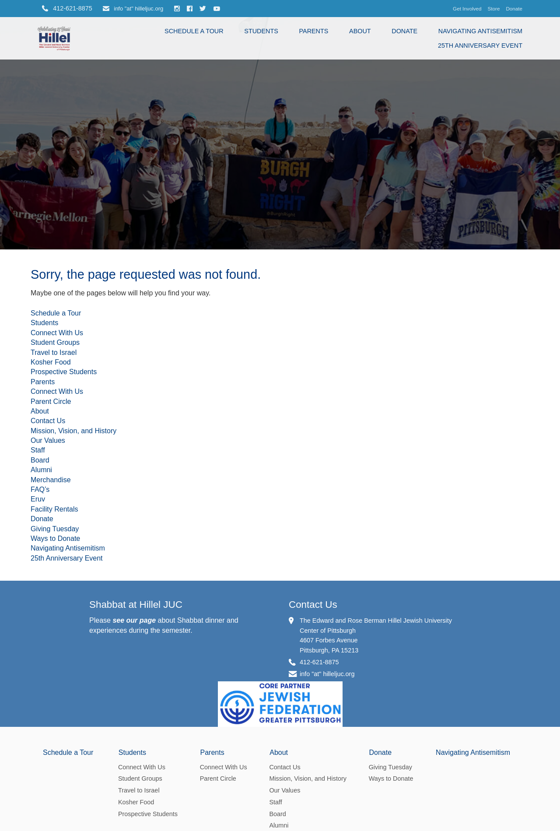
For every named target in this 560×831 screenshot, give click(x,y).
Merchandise (51, 480)
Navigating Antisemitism (480, 31)
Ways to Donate (55, 538)
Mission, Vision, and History (73, 431)
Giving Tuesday (55, 529)
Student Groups (55, 342)
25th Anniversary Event (480, 45)
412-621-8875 (319, 662)
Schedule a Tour (194, 31)
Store (494, 8)
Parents (314, 31)
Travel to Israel (54, 352)
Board (40, 460)
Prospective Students (64, 371)
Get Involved (467, 8)
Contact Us (48, 420)
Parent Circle (51, 401)
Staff (38, 450)
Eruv (38, 499)
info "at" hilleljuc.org (133, 8)
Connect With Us (57, 333)
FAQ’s (40, 489)
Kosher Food (51, 362)
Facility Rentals (54, 509)
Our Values (48, 440)
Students (261, 31)
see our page (134, 620)
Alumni (41, 469)
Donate (514, 8)
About (360, 31)
